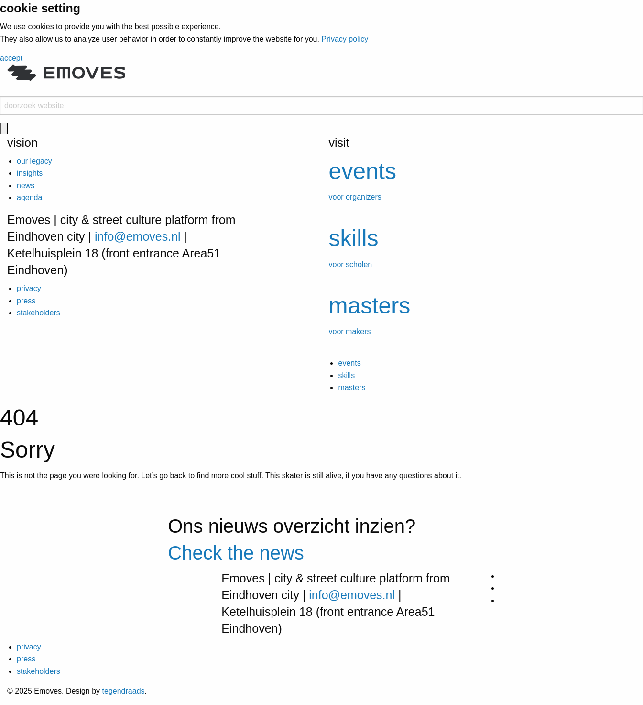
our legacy (34, 161)
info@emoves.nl (138, 236)
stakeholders (38, 313)
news (25, 185)
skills (346, 375)
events (349, 363)
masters (351, 387)
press (26, 301)
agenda (29, 197)
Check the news (236, 552)
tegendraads (123, 691)
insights (30, 173)
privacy (29, 288)
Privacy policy (344, 39)
